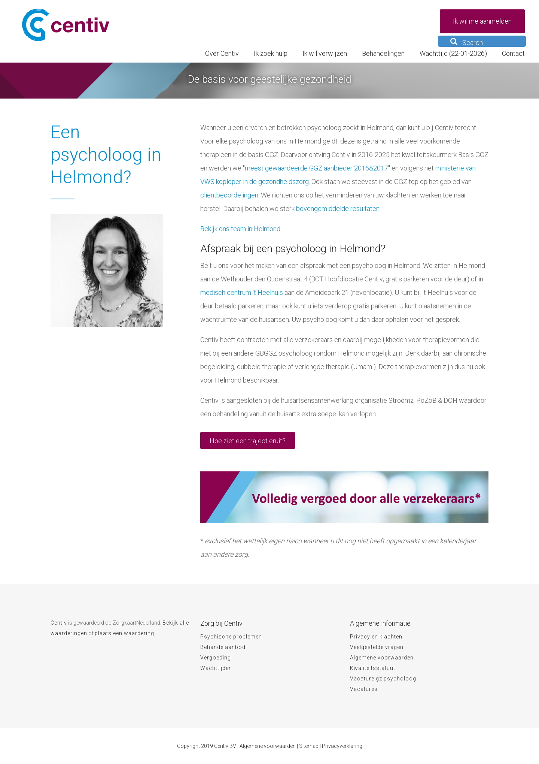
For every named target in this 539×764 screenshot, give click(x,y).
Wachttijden (216, 668)
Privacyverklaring (342, 746)
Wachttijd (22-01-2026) (453, 53)
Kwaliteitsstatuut (372, 668)
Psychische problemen (231, 637)
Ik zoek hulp (270, 53)
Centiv (59, 623)
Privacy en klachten (376, 637)
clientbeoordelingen (229, 195)
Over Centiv (222, 53)
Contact (513, 53)
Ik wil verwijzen (324, 53)
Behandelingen (383, 53)
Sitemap (309, 746)
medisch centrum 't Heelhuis (241, 292)
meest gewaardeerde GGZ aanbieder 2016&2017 (316, 168)
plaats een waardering (124, 633)
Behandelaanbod (223, 647)
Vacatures (364, 689)
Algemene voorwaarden (382, 658)
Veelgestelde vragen (377, 647)
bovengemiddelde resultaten (338, 208)
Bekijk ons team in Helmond (240, 229)
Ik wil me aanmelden (482, 21)
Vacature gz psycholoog (383, 679)
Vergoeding (215, 658)
